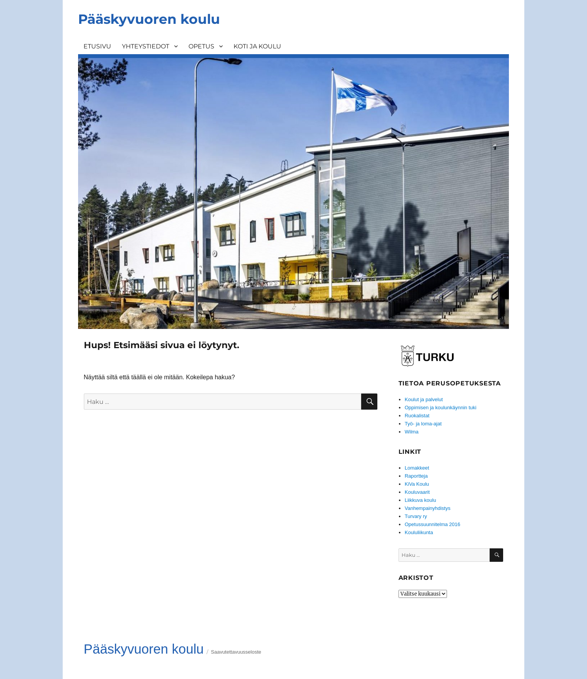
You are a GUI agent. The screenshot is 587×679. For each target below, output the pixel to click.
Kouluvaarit (417, 492)
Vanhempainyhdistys (427, 508)
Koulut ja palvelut (424, 399)
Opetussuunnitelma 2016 (432, 524)
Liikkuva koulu (420, 500)
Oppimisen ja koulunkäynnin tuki (440, 407)
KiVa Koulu (417, 484)
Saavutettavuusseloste (236, 652)
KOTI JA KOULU (257, 46)
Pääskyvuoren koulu (149, 19)
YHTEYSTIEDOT (145, 46)
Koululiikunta (419, 532)
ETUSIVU (97, 46)
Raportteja (416, 476)
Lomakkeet (417, 468)
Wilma (412, 432)
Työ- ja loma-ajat (423, 424)
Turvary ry (416, 516)
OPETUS (201, 46)
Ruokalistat (417, 415)
